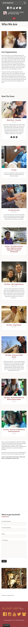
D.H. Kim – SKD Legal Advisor (14, 284)
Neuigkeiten (15, 608)
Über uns (22, 608)
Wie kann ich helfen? (6, 608)
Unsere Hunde (9, 607)
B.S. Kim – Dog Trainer (14, 325)
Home (3, 607)
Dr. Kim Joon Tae (13, 210)
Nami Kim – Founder (14, 120)
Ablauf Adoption (17, 607)
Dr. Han (14, 170)
